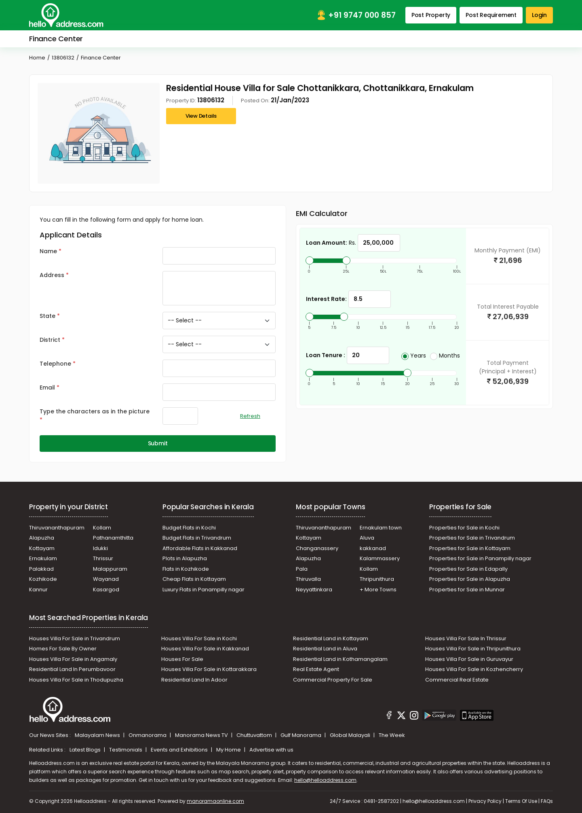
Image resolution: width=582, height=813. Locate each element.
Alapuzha (41, 538)
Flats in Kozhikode (185, 569)
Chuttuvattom (254, 735)
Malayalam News (98, 735)
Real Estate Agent (316, 669)
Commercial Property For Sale (332, 680)
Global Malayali (350, 735)
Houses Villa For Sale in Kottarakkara (209, 669)
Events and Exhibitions (180, 750)
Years (413, 355)
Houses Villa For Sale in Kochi (199, 638)
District (50, 340)
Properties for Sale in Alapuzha (469, 579)
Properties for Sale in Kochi (464, 527)
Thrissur (103, 558)
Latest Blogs (86, 750)
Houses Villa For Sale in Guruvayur (469, 659)
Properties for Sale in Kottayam (469, 548)
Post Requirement (491, 15)
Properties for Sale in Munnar (467, 589)
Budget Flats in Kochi (189, 527)
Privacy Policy (485, 801)
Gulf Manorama (301, 735)
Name (48, 251)
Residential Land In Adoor (194, 680)
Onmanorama (148, 735)
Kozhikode (43, 579)
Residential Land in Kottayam (330, 638)
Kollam (102, 527)
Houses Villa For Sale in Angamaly (73, 659)
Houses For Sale (182, 659)
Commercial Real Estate (457, 680)
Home (37, 57)
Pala (302, 569)
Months (445, 355)
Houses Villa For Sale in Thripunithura (473, 648)
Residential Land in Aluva (325, 648)
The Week (392, 735)
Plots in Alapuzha (184, 558)
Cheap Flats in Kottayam (194, 579)
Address (52, 275)
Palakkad (41, 569)
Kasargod (106, 589)
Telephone (55, 364)
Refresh (250, 416)
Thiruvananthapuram (56, 527)
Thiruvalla (308, 579)
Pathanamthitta (113, 538)
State (47, 316)
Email (47, 387)
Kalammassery (380, 558)
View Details (201, 116)
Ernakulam (43, 558)
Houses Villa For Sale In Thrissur (465, 638)
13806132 (63, 57)
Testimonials (126, 750)
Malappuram (110, 569)
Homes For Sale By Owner (63, 648)
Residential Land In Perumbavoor (72, 669)
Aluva (367, 538)
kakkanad (373, 548)
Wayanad (106, 579)
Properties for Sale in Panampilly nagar (480, 558)
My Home (229, 750)
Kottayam (42, 548)
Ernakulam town (381, 527)
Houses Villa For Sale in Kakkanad (205, 648)
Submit (158, 443)
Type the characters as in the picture (95, 411)
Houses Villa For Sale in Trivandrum (74, 638)
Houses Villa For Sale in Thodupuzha (76, 680)
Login (539, 15)
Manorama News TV (202, 735)
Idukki (100, 548)
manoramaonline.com (215, 801)
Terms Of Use (521, 801)
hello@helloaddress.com (325, 780)
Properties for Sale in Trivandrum (472, 538)
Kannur (38, 589)
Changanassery (317, 548)
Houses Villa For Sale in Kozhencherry (474, 669)
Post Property (430, 15)
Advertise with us (271, 750)
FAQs (547, 801)
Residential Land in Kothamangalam (340, 659)
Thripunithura (377, 579)
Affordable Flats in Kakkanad (199, 548)
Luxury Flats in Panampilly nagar (203, 589)
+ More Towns (378, 589)
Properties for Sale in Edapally (468, 569)
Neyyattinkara (314, 589)
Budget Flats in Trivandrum (196, 538)
